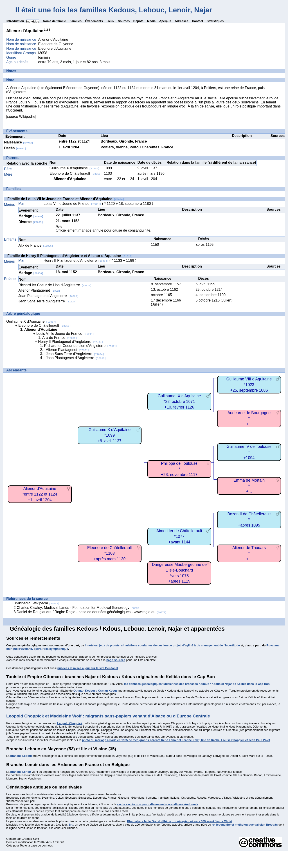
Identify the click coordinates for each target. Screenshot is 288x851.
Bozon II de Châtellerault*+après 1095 (249, 519)
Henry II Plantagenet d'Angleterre (76, 260)
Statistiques (215, 21)
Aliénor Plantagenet (40, 290)
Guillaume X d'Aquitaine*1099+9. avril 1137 (109, 435)
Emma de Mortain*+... (249, 486)
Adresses (181, 21)
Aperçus (165, 21)
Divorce (30, 222)
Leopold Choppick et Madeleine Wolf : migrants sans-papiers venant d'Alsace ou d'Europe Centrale (108, 716)
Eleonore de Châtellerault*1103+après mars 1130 (109, 553)
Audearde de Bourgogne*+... (249, 418)
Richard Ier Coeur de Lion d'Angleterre (55, 285)
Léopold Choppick (69, 723)
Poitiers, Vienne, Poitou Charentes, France (137, 147)
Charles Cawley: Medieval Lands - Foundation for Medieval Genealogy (79, 608)
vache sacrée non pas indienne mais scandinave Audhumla (157, 804)
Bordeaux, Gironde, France (124, 141)
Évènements (94, 21)
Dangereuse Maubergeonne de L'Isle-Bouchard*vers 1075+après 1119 (179, 572)
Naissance (18, 142)
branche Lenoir (20, 771)
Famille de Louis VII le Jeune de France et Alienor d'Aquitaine (65, 199)
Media (151, 21)
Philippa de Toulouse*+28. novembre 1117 (179, 469)
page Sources (115, 660)
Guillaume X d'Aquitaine (74, 168)
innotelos (91, 645)
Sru (70, 824)
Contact (197, 21)
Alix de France (35, 245)
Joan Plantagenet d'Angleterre (48, 296)
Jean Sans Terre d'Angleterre (47, 301)
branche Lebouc (21, 755)
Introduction (15, 21)
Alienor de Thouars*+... (249, 553)
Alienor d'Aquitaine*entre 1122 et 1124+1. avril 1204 (39, 494)
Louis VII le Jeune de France (72, 203)
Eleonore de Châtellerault (76, 173)
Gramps (27, 838)
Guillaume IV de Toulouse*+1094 (249, 452)
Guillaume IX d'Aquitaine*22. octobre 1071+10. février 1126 (179, 401)
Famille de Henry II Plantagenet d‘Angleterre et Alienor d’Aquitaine (70, 256)
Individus (32, 21)
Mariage (30, 216)
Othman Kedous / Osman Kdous (95, 690)
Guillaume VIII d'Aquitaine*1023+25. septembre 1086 (249, 384)
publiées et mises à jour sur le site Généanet (87, 668)
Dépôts (138, 21)
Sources (124, 21)
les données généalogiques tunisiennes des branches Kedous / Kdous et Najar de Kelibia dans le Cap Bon (197, 684)
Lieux (110, 21)
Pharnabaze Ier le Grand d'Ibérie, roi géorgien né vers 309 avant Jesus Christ (179, 821)
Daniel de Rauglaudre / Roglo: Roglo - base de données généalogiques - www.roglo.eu (91, 612)
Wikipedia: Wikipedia (37, 603)
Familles (75, 21)
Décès (15, 148)
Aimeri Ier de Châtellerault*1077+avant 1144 (179, 536)
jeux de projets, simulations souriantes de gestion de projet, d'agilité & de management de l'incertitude (169, 645)
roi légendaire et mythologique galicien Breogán (245, 824)
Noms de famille (54, 21)
